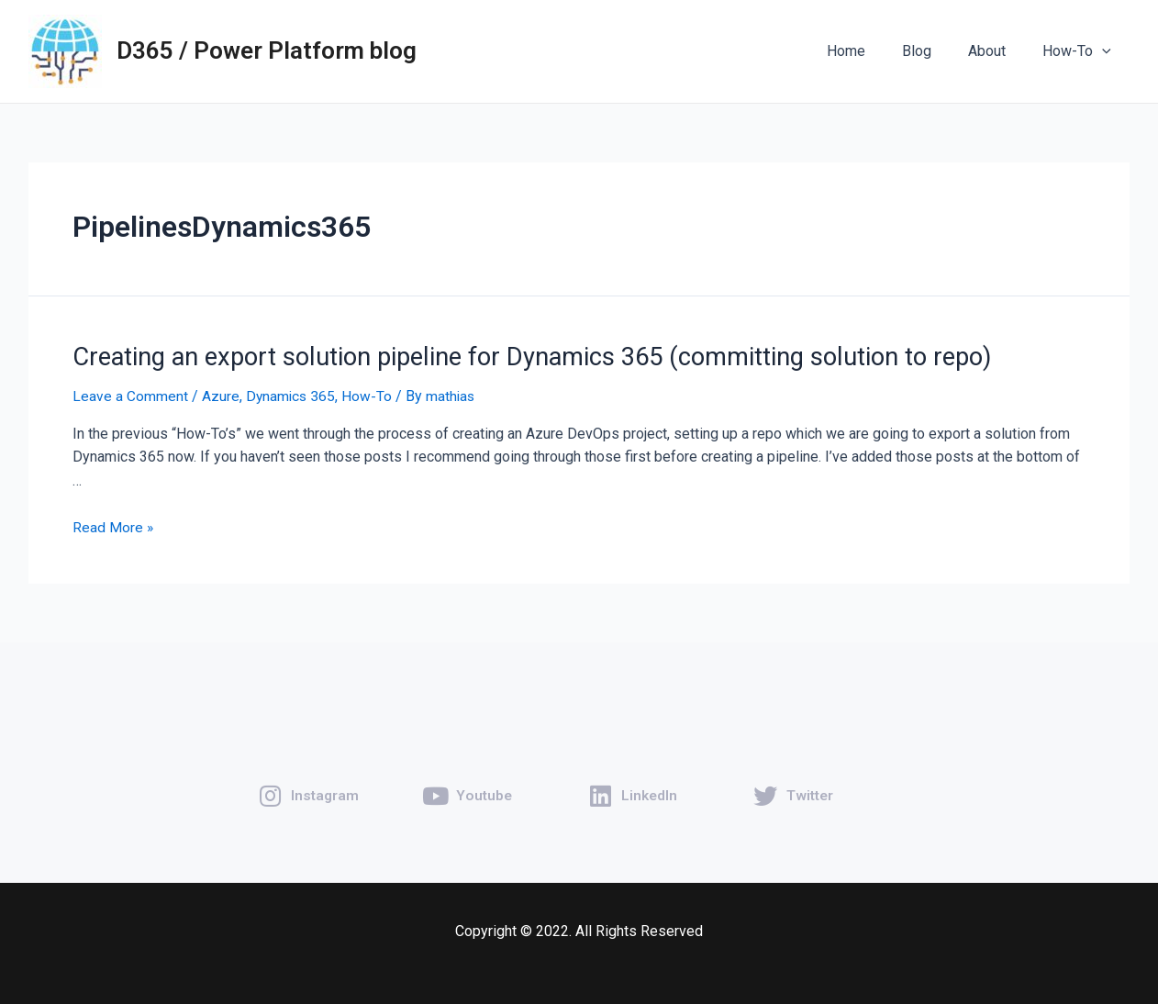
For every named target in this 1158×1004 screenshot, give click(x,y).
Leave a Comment (130, 395)
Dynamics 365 (292, 395)
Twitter (811, 784)
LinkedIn (650, 784)
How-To (1080, 51)
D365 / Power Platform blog (267, 50)
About (998, 51)
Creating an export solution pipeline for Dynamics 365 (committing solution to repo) (514, 356)
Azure (220, 395)
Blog (935, 51)
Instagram (326, 784)
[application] (1106, 51)
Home (871, 51)
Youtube (484, 784)
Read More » (113, 525)
